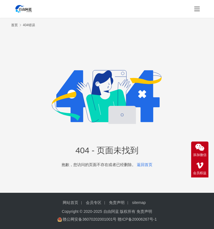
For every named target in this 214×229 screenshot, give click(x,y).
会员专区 (93, 202)
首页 (14, 25)
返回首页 (144, 164)
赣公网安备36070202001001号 (89, 219)
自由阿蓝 (111, 211)
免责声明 (117, 202)
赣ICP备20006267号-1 (137, 219)
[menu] (197, 9)
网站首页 (70, 202)
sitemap (139, 202)
